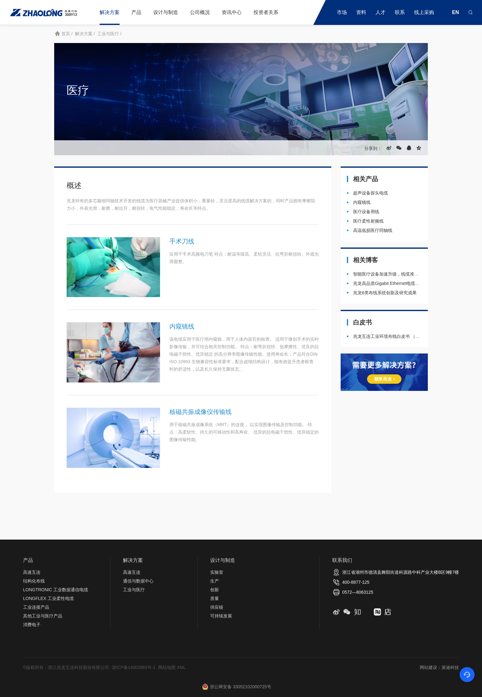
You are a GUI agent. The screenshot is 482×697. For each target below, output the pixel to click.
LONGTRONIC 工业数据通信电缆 (55, 592)
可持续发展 (221, 618)
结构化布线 (34, 583)
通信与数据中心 (138, 583)
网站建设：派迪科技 (439, 667)
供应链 (216, 609)
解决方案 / (85, 33)
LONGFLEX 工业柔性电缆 (48, 600)
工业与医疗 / (109, 33)
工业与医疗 (134, 592)
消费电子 (31, 627)
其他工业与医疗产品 (42, 618)
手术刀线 (181, 241)
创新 (214, 592)
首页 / (67, 33)
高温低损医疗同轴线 (372, 230)
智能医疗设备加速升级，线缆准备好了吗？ (394, 274)
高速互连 (31, 574)
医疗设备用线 (366, 211)
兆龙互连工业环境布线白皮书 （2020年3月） (397, 336)
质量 (214, 600)
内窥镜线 (181, 326)
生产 (214, 583)
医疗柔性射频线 (368, 221)
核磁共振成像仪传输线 (200, 411)
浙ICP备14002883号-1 (133, 667)
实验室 (216, 574)
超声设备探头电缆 (370, 192)
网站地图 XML (172, 667)
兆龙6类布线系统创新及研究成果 (385, 292)
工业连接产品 (36, 609)
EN (455, 12)
